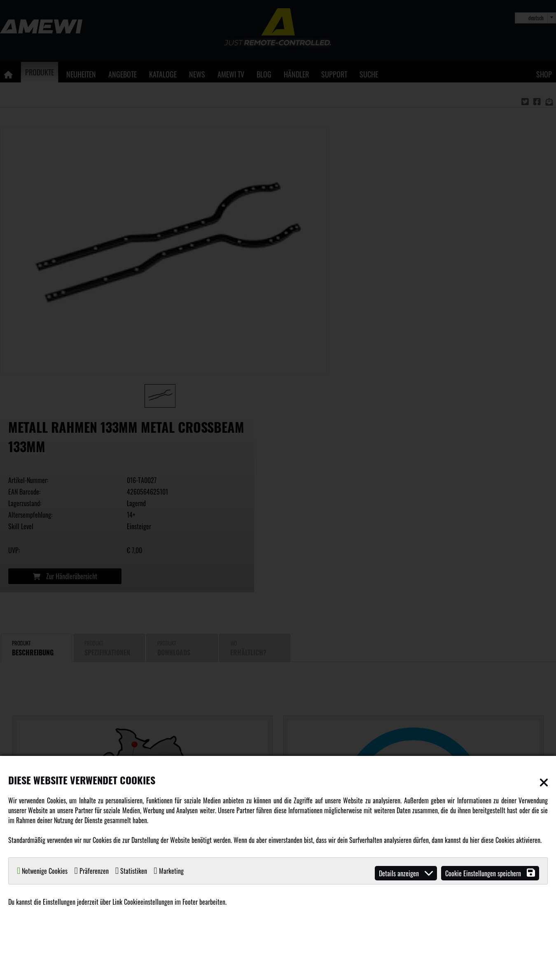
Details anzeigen (406, 873)
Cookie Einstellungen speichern (490, 873)
